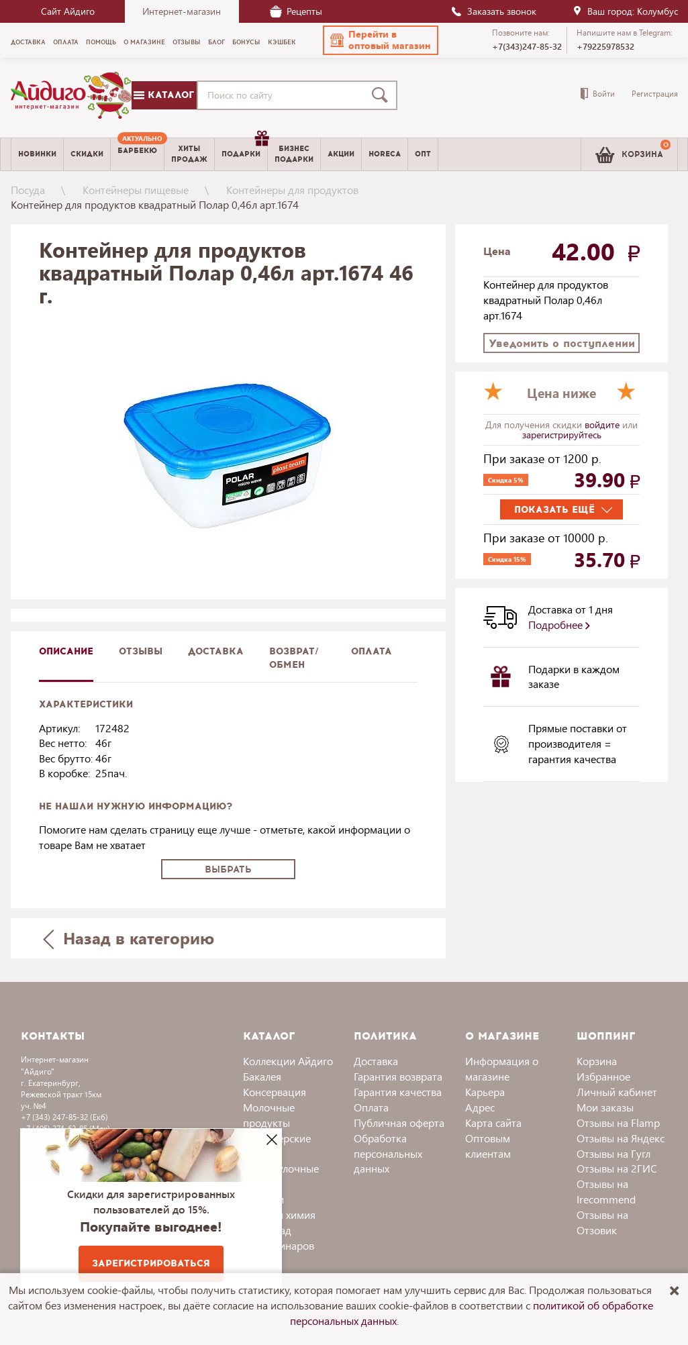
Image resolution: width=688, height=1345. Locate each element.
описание (66, 651)
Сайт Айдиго (68, 11)
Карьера (485, 1092)
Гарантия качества (398, 1092)
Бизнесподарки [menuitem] (294, 153)
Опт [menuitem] (423, 154)
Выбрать (228, 869)
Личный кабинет (617, 1092)
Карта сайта (493, 1122)
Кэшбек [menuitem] (282, 42)
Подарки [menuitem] (244, 149)
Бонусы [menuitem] (246, 42)
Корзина (597, 1061)
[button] (380, 40)
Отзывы (140, 651)
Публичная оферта (399, 1122)
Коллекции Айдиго (288, 1061)
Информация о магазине (501, 1068)
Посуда (28, 190)
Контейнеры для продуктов (292, 190)
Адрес (480, 1107)
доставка (216, 651)
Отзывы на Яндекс (621, 1138)
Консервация (274, 1092)
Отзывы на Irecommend (606, 1191)
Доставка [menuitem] (28, 42)
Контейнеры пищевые (136, 190)
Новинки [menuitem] (37, 154)
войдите (603, 424)
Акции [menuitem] (341, 154)
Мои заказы (605, 1107)
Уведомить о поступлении (562, 343)
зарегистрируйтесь (561, 434)
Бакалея (262, 1076)
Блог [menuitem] (216, 42)
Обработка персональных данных (388, 1153)
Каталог (164, 95)
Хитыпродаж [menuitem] (189, 153)
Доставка (376, 1061)
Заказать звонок (493, 11)
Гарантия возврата (398, 1076)
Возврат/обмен (294, 658)
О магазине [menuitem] (144, 42)
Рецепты (296, 11)
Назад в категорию (128, 938)
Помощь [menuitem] (101, 42)
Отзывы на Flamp (618, 1122)
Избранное (603, 1076)
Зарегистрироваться (151, 1263)
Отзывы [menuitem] (187, 42)
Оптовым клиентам (488, 1145)
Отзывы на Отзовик (602, 1222)
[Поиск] (382, 95)
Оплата (371, 651)
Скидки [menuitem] (86, 154)
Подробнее (559, 624)
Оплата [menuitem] (66, 42)
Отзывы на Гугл (613, 1153)
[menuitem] (137, 154)
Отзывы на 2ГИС (617, 1168)
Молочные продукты (269, 1115)
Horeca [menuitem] (384, 154)
